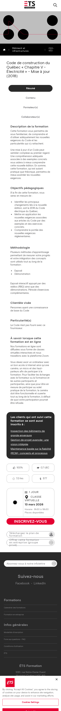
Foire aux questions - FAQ (14, 639)
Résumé (30, 88)
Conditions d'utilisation (13, 646)
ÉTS (5, 653)
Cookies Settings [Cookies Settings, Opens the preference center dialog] (30, 707)
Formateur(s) (30, 107)
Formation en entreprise (14, 614)
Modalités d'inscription (13, 632)
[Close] (56, 683)
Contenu (30, 97)
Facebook (22, 583)
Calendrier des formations (14, 607)
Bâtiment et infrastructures (20, 49)
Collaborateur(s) (30, 116)
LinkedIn (40, 583)
